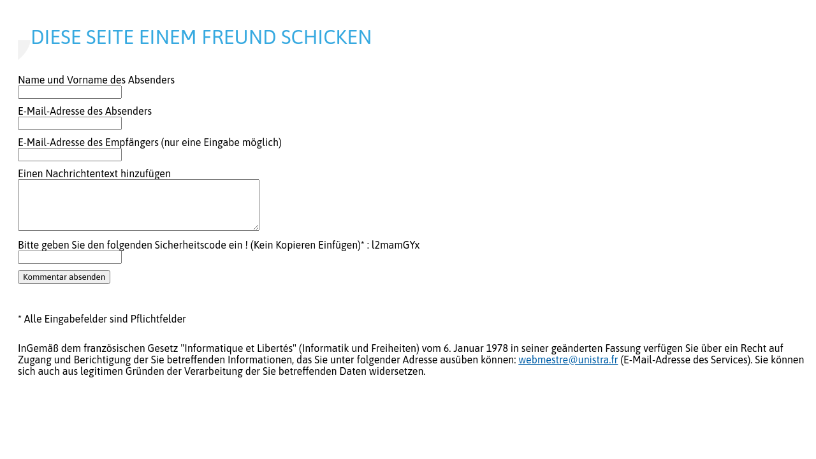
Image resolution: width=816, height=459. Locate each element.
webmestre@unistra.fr (568, 359)
